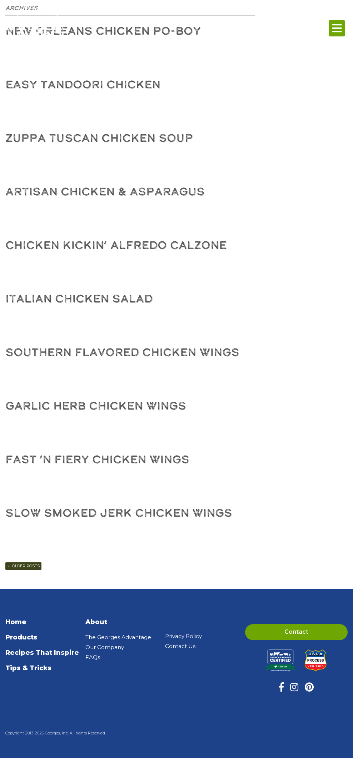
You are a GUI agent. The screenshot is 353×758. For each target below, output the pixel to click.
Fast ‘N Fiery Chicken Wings (97, 459)
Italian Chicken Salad (79, 298)
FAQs (92, 657)
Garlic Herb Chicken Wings (95, 405)
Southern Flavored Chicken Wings (122, 352)
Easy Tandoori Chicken (82, 84)
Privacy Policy (183, 636)
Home (15, 622)
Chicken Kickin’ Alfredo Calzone (116, 245)
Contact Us (180, 646)
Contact (296, 631)
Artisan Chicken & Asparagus (105, 191)
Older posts (23, 565)
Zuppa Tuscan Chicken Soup (99, 138)
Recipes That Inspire (42, 653)
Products (21, 637)
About (96, 622)
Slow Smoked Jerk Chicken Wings (118, 513)
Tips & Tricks (28, 668)
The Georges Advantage (118, 637)
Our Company (104, 647)
